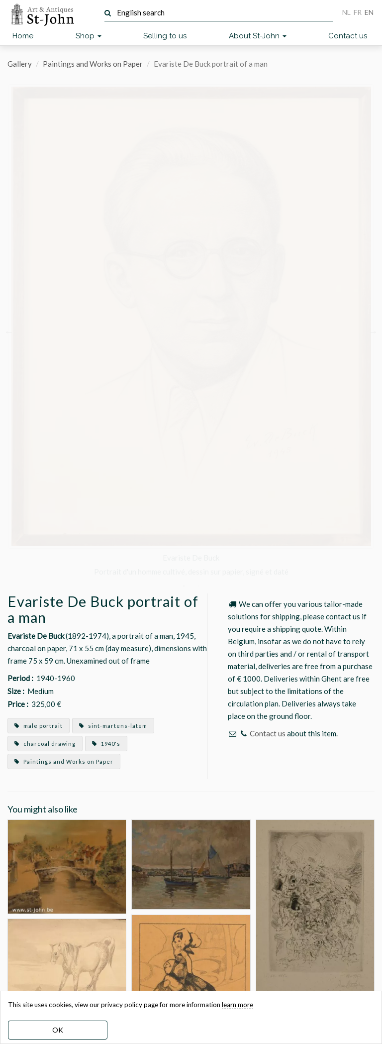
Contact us (347, 35)
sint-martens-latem (113, 725)
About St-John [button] (257, 35)
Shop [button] (88, 35)
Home (22, 35)
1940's (106, 743)
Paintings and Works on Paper (93, 63)
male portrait (38, 725)
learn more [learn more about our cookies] (237, 1005)
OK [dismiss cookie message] (57, 1030)
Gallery (19, 63)
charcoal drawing (45, 743)
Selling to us (165, 35)
